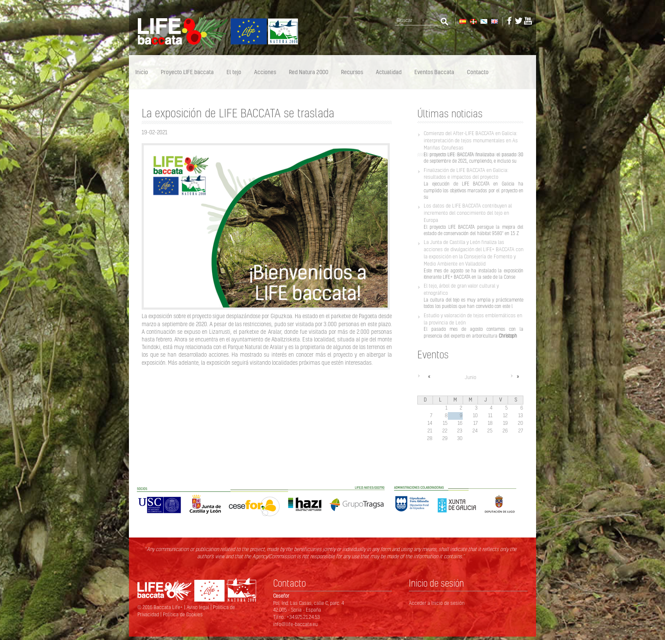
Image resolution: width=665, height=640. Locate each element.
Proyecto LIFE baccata (187, 71)
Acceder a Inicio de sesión (436, 603)
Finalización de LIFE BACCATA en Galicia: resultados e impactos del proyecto (466, 173)
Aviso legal (198, 607)
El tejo (233, 71)
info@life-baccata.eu (295, 624)
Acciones (265, 71)
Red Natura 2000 (308, 71)
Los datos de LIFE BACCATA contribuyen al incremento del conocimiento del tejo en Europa (468, 212)
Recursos (352, 71)
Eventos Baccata (434, 71)
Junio (470, 377)
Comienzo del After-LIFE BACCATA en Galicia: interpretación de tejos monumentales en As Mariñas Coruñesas (471, 140)
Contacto (478, 71)
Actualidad (389, 71)
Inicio (141, 71)
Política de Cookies (183, 614)
